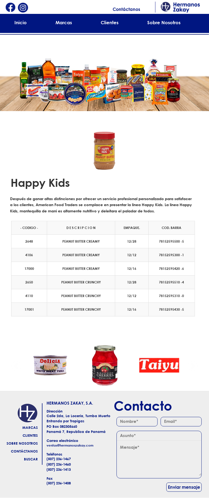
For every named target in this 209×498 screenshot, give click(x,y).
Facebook (10, 8)
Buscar (31, 459)
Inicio (20, 22)
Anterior (16, 365)
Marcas (64, 22)
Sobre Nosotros (163, 22)
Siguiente (192, 365)
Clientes (109, 22)
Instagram (22, 8)
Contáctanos (126, 9)
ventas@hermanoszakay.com (70, 445)
